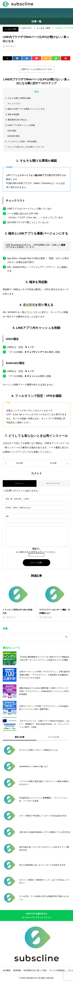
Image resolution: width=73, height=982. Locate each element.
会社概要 (6, 970)
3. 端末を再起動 (12, 114)
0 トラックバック (53, 483)
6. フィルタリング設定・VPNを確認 (20, 141)
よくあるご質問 (10, 29)
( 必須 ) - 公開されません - (19, 507)
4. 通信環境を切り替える (16, 120)
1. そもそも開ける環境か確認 (18, 98)
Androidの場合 (13, 136)
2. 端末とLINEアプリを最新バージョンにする (25, 109)
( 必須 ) (17, 499)
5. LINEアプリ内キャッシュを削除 (20, 125)
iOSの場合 (11, 131)
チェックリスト (14, 103)
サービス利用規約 (57, 970)
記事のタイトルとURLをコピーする (36, 69)
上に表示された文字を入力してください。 (36, 552)
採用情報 (17, 970)
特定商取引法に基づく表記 (35, 970)
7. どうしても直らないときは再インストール (24, 147)
